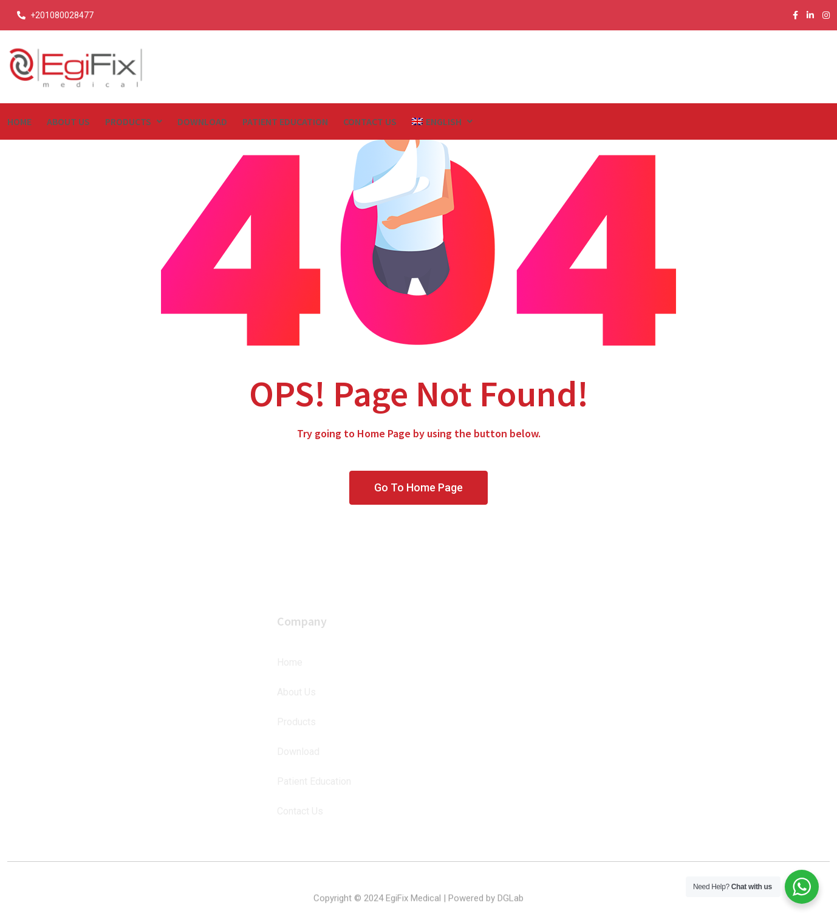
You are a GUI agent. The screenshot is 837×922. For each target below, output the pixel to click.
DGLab (510, 908)
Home (19, 121)
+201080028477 (62, 15)
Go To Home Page (418, 487)
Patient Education (285, 121)
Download (202, 121)
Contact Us (370, 121)
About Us (68, 121)
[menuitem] (442, 121)
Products (128, 121)
